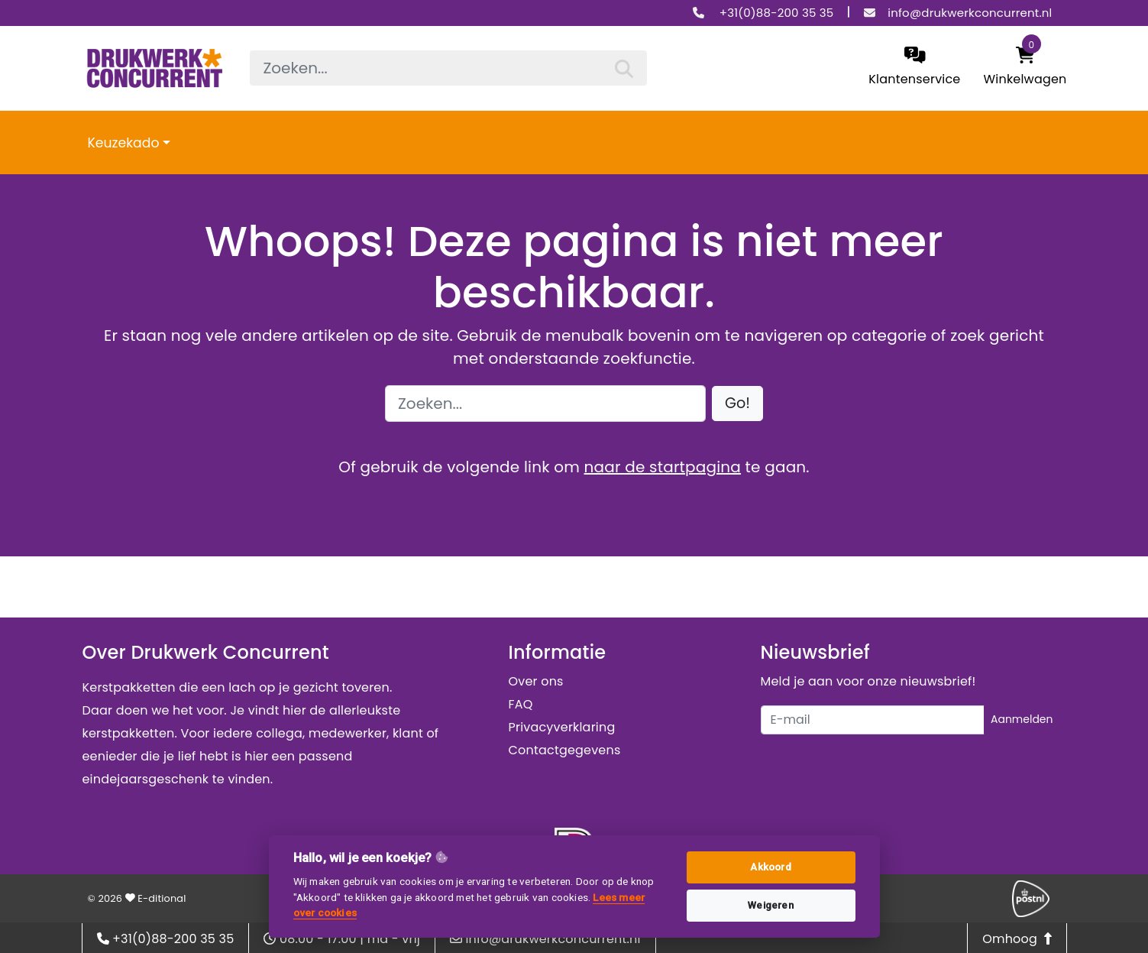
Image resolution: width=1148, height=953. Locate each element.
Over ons (536, 681)
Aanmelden (1022, 719)
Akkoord (770, 867)
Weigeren (771, 905)
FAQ (521, 704)
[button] (737, 404)
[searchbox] (448, 68)
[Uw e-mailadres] (873, 719)
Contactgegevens (565, 750)
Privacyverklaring (562, 727)
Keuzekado (124, 143)
